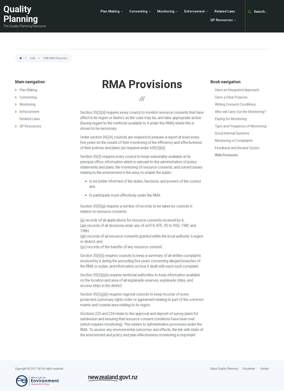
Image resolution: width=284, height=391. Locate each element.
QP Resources (30, 126)
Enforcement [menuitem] (194, 11)
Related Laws (30, 119)
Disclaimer (249, 368)
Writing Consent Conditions (235, 104)
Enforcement (29, 112)
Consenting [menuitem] (138, 11)
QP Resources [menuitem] (221, 20)
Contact (264, 368)
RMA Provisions (226, 155)
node (32, 58)
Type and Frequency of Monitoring (240, 126)
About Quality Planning (224, 368)
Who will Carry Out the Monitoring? (240, 112)
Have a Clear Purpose (231, 97)
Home (21, 58)
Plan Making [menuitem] (110, 11)
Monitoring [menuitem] (165, 11)
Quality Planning (20, 14)
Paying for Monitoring (231, 119)
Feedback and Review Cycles (237, 148)
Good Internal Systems (232, 133)
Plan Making (28, 90)
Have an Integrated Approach (237, 90)
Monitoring (27, 104)
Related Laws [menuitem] (225, 11)
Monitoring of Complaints (234, 141)
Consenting (28, 97)
